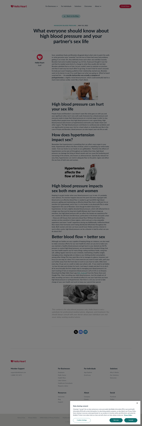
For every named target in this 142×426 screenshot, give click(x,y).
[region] (105, 412)
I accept (131, 420)
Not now (116, 420)
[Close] (137, 403)
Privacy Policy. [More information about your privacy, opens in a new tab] (128, 415)
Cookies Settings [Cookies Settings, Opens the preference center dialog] (82, 420)
